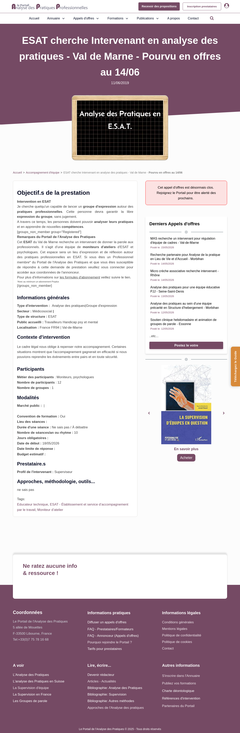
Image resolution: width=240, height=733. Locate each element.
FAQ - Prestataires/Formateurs (110, 629)
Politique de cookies (177, 642)
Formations (118, 18)
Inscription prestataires (200, 6)
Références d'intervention (181, 698)
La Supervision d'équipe (31, 688)
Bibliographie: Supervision (107, 694)
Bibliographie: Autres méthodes (110, 701)
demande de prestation (68, 267)
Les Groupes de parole (30, 701)
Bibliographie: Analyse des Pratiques (114, 688)
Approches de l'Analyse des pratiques (115, 708)
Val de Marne (48, 242)
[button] (148, 413)
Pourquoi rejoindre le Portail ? (109, 642)
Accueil (34, 18)
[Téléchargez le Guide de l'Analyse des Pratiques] (235, 366)
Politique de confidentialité (181, 635)
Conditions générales (178, 622)
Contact (193, 18)
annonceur (71, 272)
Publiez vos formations (179, 683)
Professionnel (123, 257)
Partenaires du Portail (178, 706)
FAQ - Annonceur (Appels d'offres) (113, 636)
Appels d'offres (86, 18)
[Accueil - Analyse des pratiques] (49, 6)
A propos (173, 18)
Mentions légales (174, 629)
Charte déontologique (178, 691)
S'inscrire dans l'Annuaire (181, 676)
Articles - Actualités (101, 681)
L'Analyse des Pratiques (31, 675)
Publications (148, 18)
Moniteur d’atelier (50, 510)
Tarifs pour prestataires (104, 649)
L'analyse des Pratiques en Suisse (38, 681)
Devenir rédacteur (100, 675)
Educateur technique (32, 504)
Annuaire (56, 18)
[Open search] (212, 18)
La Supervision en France (32, 694)
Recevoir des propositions (156, 6)
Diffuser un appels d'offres (106, 622)
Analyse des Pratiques (71, 262)
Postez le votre (186, 345)
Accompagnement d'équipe (42, 172)
